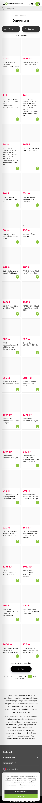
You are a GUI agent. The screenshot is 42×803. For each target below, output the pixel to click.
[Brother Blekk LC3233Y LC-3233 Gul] (31, 327)
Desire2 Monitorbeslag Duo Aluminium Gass (10, 572)
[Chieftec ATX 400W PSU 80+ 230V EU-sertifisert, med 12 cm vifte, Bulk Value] (31, 440)
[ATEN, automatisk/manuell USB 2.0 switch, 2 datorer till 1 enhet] (11, 327)
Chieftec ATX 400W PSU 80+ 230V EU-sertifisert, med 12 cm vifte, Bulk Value (31, 459)
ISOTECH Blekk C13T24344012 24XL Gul (10, 199)
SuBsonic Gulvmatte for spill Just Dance (10, 272)
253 (20, 676)
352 (16, 679)
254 (25, 676)
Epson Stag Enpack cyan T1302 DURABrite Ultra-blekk (31, 611)
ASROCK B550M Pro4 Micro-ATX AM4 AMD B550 (31, 308)
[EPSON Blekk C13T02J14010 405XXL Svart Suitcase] (31, 555)
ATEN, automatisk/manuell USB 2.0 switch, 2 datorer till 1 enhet (10, 346)
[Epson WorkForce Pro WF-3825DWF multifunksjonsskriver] (11, 633)
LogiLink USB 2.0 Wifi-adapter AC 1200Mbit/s (29, 199)
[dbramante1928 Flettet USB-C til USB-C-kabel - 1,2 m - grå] (31, 479)
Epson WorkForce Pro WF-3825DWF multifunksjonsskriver (11, 650)
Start (16, 15)
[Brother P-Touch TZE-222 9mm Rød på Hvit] (11, 366)
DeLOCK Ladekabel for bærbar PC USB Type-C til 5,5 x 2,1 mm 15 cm (30, 534)
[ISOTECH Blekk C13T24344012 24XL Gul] (11, 182)
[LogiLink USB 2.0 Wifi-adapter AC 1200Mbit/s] (31, 182)
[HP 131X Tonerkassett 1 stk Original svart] (31, 133)
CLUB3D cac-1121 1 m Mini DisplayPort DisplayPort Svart (10, 497)
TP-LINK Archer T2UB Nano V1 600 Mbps (31, 272)
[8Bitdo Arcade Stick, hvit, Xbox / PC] (11, 290)
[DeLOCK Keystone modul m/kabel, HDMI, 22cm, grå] (11, 516)
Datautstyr (23, 15)
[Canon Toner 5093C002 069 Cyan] (11, 440)
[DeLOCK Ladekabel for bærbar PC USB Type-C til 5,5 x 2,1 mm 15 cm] (31, 516)
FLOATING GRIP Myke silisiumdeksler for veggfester (30, 650)
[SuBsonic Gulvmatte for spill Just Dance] (11, 255)
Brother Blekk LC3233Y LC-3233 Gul (30, 344)
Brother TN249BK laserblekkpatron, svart (29, 384)
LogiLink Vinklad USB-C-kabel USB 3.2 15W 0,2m (10, 236)
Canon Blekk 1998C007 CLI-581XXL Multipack (11, 421)
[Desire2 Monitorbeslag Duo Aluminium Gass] (11, 555)
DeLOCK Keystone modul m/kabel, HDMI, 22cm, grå (9, 533)
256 (34, 676)
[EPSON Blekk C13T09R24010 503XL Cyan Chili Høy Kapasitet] (11, 594)
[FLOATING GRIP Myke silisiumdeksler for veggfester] (31, 633)
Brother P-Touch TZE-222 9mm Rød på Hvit (11, 383)
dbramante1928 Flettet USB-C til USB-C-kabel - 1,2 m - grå (31, 497)
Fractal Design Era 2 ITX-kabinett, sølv (30, 63)
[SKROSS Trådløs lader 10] (31, 219)
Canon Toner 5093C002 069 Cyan (10, 457)
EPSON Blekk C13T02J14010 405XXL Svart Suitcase (28, 573)
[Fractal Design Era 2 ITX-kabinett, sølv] (31, 47)
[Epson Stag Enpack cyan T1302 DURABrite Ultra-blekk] (31, 594)
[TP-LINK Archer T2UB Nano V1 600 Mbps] (31, 255)
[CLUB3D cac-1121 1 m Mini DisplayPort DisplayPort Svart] (11, 479)
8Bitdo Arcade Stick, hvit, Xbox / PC (10, 307)
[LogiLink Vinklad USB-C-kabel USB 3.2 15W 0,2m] (11, 219)
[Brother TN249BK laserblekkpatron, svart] (31, 366)
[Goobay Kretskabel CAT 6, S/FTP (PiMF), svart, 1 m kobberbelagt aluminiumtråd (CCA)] (11, 84)
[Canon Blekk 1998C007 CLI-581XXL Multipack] (11, 403)
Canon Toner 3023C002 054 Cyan (30, 420)
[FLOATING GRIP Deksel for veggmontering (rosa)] (11, 47)
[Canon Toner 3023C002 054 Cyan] (31, 403)
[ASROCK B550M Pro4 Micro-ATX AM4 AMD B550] (31, 290)
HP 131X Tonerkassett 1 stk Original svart (31, 149)
